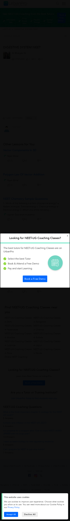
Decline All (30, 514)
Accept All (11, 514)
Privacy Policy (13, 507)
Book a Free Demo (35, 278)
